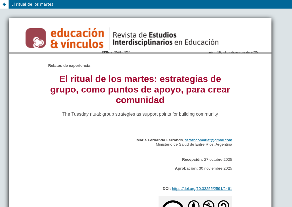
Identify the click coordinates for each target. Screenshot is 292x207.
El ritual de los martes (32, 4)
